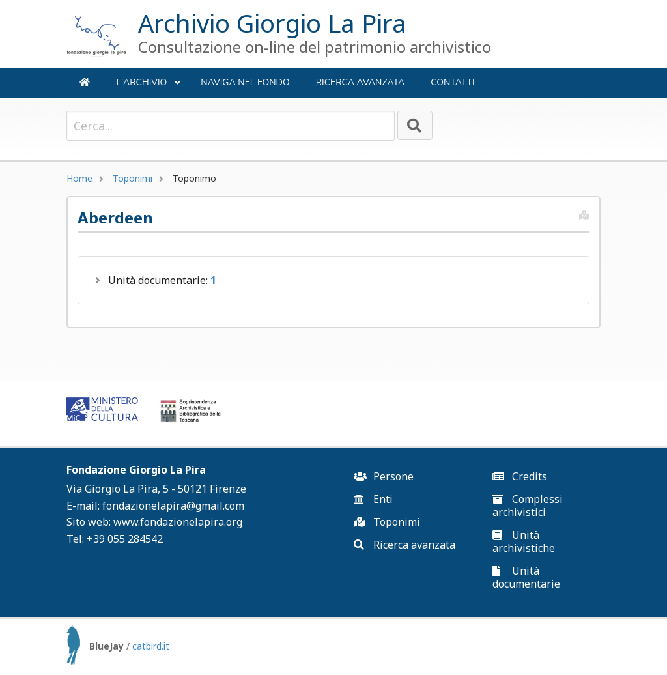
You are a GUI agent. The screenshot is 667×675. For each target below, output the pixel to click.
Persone (384, 476)
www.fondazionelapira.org (177, 522)
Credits (519, 476)
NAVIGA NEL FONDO (245, 82)
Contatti (452, 82)
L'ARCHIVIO (148, 87)
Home (79, 178)
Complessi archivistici (527, 505)
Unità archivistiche (523, 541)
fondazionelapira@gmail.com (173, 505)
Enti (373, 499)
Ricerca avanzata (360, 82)
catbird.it (150, 646)
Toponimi (132, 178)
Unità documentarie (526, 577)
